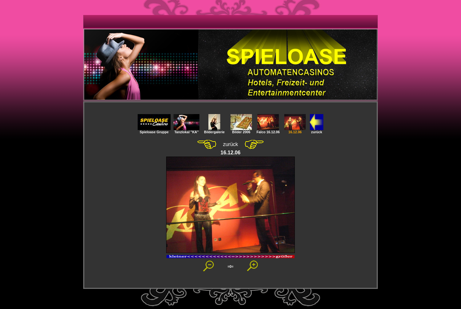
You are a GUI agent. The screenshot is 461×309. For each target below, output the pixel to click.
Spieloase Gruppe (154, 130)
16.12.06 (295, 130)
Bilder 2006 (241, 130)
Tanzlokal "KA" (186, 130)
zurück (316, 130)
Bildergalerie (214, 130)
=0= (230, 266)
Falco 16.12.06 (267, 130)
